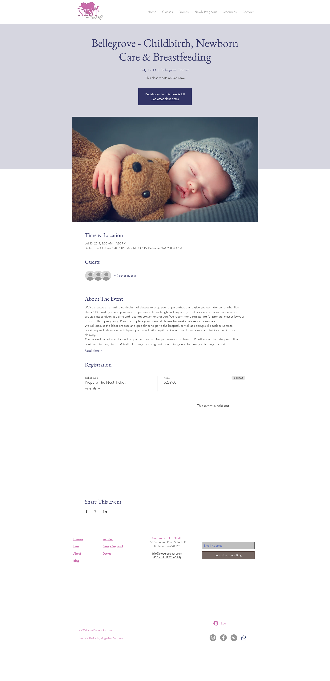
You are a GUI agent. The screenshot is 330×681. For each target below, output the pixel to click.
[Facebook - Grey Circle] (223, 637)
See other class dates (165, 99)
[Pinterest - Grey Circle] (234, 637)
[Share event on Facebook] (86, 511)
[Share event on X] (96, 511)
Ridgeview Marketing (112, 638)
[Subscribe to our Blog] (228, 555)
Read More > (94, 350)
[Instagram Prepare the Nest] (213, 637)
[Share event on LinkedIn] (105, 511)
